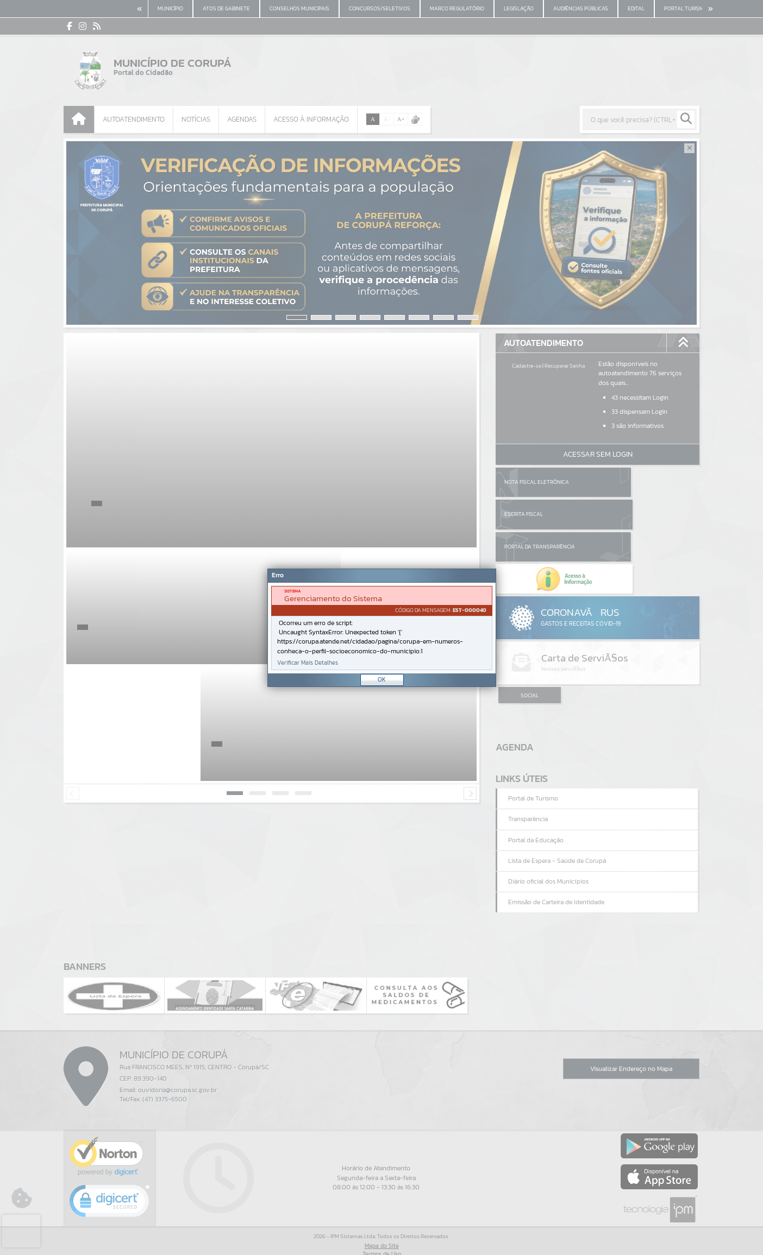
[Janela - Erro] (381, 628)
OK (382, 679)
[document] (382, 628)
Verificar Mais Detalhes (307, 663)
